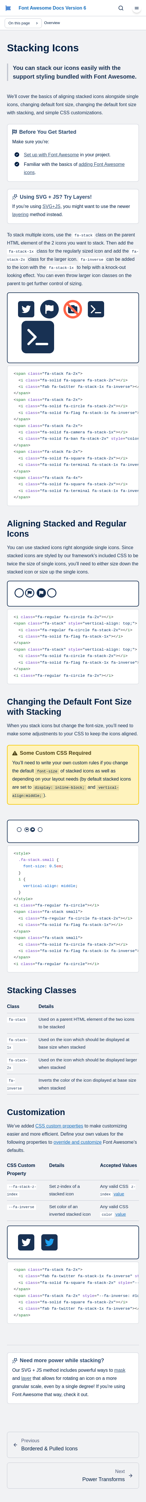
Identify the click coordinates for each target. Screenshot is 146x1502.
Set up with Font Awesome (51, 154)
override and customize (78, 1142)
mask (119, 1370)
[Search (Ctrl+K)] (121, 8)
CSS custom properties (59, 1125)
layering (20, 214)
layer (26, 1378)
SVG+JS (51, 206)
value (119, 1193)
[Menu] (136, 8)
